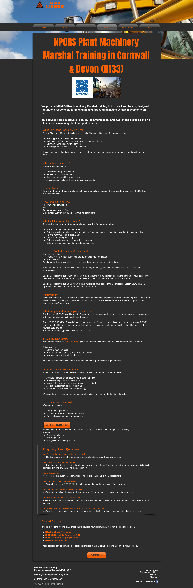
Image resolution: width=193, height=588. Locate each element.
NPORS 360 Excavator (56, 540)
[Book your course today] (57, 425)
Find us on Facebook (145, 581)
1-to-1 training (72, 342)
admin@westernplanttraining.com (51, 575)
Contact (154, 577)
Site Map (154, 575)
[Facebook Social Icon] (157, 581)
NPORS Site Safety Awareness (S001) (63, 535)
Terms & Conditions (149, 572)
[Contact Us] (96, 555)
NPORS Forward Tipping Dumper (61, 538)
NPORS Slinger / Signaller (58, 532)
